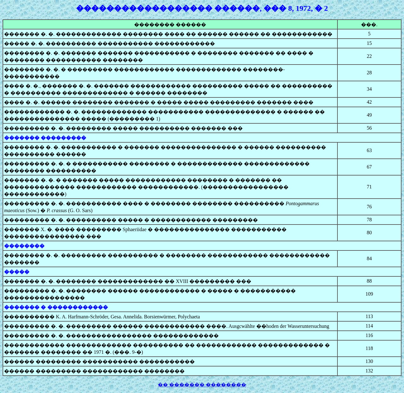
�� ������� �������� (202, 384)
